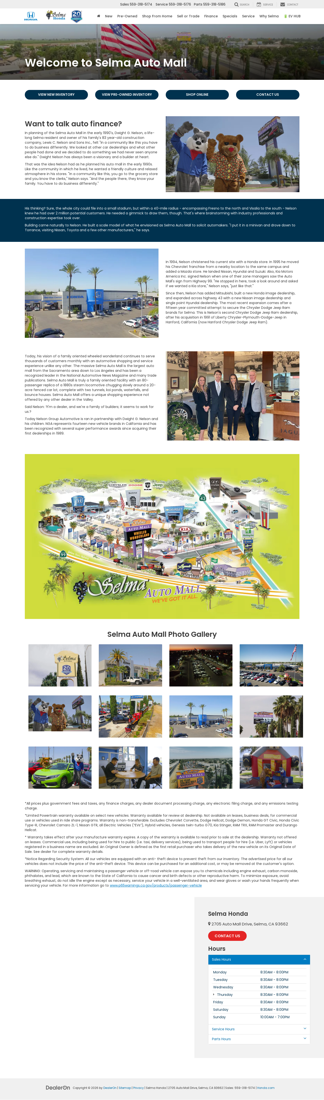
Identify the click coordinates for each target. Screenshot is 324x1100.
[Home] (99, 16)
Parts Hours (259, 1039)
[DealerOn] (58, 1087)
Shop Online (197, 94)
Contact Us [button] (227, 936)
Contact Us (267, 94)
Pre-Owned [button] (127, 16)
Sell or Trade (188, 16)
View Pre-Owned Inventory (127, 94)
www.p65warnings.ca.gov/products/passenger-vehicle (156, 885)
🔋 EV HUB (292, 16)
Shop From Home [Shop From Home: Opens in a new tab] (157, 16)
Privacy (138, 1088)
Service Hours (259, 1029)
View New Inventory (56, 94)
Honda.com (266, 1088)
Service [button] (248, 16)
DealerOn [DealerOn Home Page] (110, 1088)
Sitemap (125, 1088)
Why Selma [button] (269, 16)
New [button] (108, 16)
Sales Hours (259, 959)
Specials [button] (230, 16)
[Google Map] (97, 977)
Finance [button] (211, 16)
